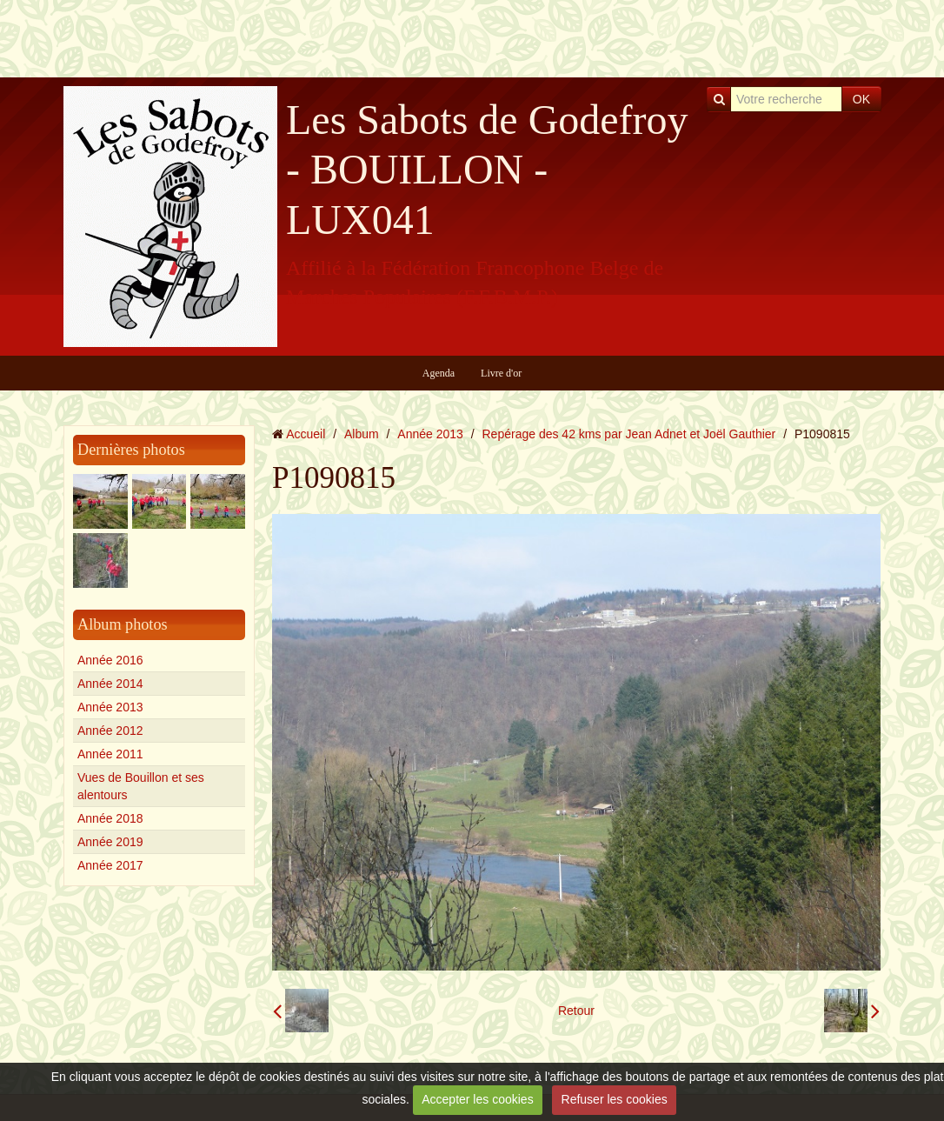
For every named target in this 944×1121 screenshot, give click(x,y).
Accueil (305, 434)
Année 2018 (110, 818)
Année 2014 (110, 684)
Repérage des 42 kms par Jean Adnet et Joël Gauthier (629, 434)
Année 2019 (110, 842)
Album (361, 434)
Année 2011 (110, 754)
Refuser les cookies (615, 1099)
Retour (576, 1011)
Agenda (438, 373)
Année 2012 (110, 730)
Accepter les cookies (477, 1099)
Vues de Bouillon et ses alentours (140, 786)
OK (861, 99)
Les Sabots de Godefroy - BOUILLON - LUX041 (487, 170)
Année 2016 (110, 660)
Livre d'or (501, 373)
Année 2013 (110, 707)
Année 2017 (110, 865)
